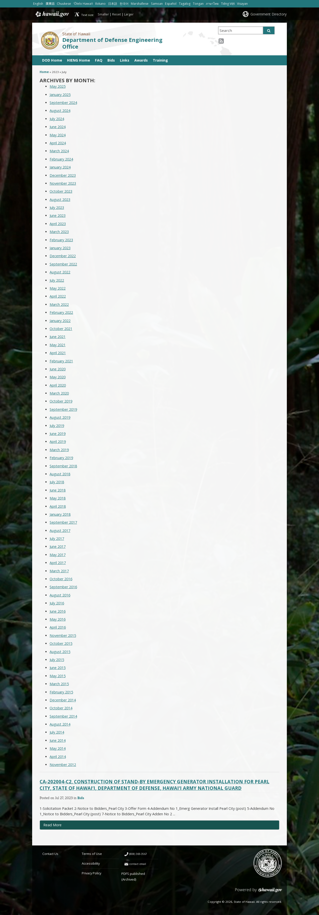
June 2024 (58, 126)
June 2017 (58, 546)
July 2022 (57, 280)
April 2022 (58, 296)
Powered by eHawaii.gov (258, 892)
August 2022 (60, 272)
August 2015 (60, 651)
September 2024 (63, 102)
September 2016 (63, 586)
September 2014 (63, 716)
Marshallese (140, 3)
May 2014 (58, 748)
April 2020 (58, 385)
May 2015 (58, 675)
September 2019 (63, 409)
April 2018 (58, 506)
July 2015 (57, 659)
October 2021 (61, 328)
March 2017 (59, 571)
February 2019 (61, 457)
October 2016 (61, 579)
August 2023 (60, 199)
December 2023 (63, 175)
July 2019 (57, 425)
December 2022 (63, 255)
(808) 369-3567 (138, 854)
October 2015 (61, 643)
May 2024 (58, 135)
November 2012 (63, 764)
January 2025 (60, 94)
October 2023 (61, 191)
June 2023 (58, 215)
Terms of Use (92, 853)
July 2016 (57, 603)
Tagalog (184, 3)
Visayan (242, 3)
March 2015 (59, 683)
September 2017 (63, 522)
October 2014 (61, 708)
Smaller (103, 14)
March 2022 (59, 304)
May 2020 (58, 377)
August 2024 (60, 110)
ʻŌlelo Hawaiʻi (83, 3)
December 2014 (63, 700)
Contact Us (50, 853)
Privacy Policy (91, 873)
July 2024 (57, 118)
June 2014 (58, 740)
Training (160, 60)
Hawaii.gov (52, 14)
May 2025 (58, 86)
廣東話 (50, 3)
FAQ (98, 60)
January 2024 (60, 167)
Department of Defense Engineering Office (112, 43)
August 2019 (60, 417)
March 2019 (59, 449)
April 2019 (58, 441)
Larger (129, 14)
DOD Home (52, 60)
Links (124, 60)
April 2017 (58, 562)
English (38, 3)
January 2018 (60, 514)
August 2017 (60, 530)
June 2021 (58, 336)
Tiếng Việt (228, 3)
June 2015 (58, 667)
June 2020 (58, 369)
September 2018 (63, 466)
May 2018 (58, 498)
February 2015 (61, 692)
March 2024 (59, 151)
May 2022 (58, 288)
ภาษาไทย (212, 3)
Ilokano (100, 3)
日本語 (112, 3)
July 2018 (57, 482)
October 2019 (61, 401)
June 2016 (58, 611)
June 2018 (58, 490)
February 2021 (61, 361)
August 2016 (60, 595)
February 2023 (61, 240)
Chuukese (64, 3)
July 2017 (57, 538)
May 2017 (58, 554)
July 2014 (57, 732)
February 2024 (61, 159)
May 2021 (58, 344)
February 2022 (61, 312)
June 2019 (58, 433)
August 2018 (60, 474)
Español (170, 3)
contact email (137, 864)
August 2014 (60, 724)
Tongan (198, 3)
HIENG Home (78, 60)
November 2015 (63, 635)
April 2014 (58, 756)
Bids (111, 60)
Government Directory (268, 14)
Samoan (157, 3)
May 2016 (58, 619)
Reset (116, 14)
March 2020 (59, 393)
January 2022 (60, 320)
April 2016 (58, 627)
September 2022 (63, 264)
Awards (141, 60)
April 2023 (58, 223)
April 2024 (58, 143)
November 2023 (63, 183)
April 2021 (58, 352)
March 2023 (59, 231)
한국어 (124, 3)
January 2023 (60, 248)
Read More (63, 826)
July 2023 (57, 207)
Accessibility (91, 863)
